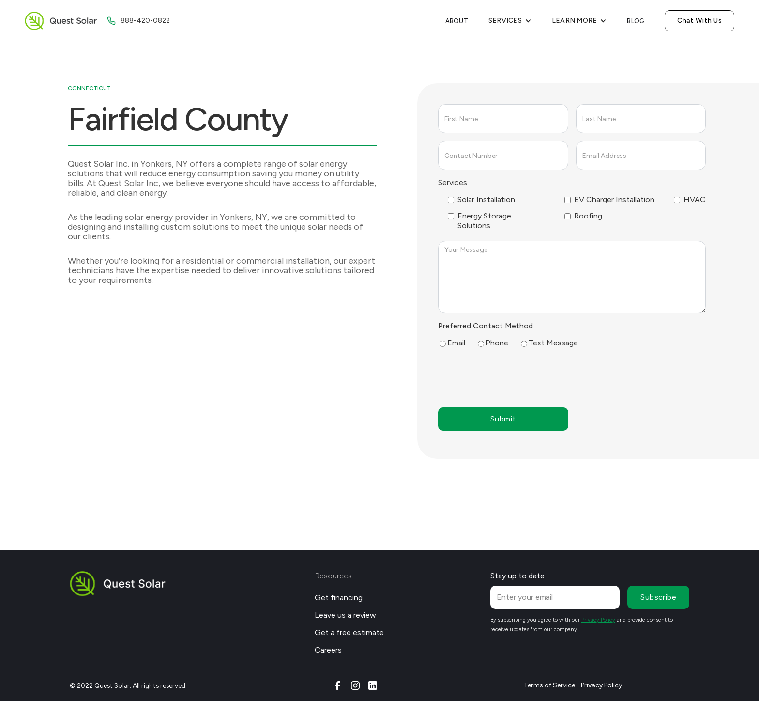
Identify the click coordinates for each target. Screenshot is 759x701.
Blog (635, 21)
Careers (328, 649)
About (456, 21)
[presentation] (511, 377)
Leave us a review (345, 615)
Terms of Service (549, 685)
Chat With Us (699, 20)
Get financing (339, 597)
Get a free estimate (349, 632)
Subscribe (658, 597)
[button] (510, 21)
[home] (61, 21)
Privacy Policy (601, 685)
